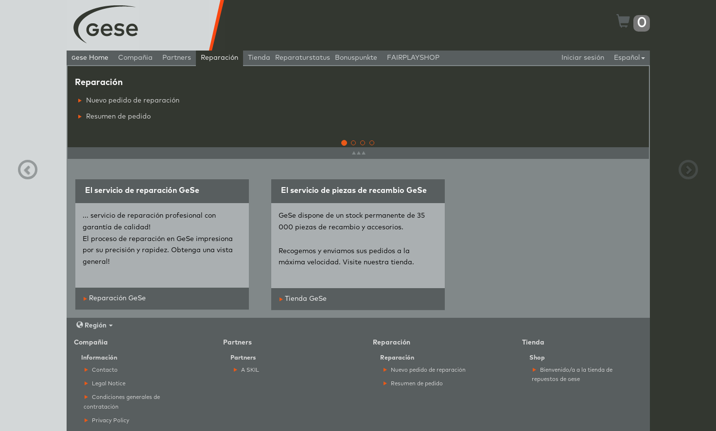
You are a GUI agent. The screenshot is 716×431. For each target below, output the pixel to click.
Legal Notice (105, 383)
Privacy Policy (107, 420)
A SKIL (246, 370)
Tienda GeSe (303, 298)
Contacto (101, 370)
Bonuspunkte (356, 57)
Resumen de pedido (114, 116)
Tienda (259, 57)
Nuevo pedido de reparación (128, 100)
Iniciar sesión (582, 57)
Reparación (219, 57)
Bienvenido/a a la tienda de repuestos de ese (572, 374)
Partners (176, 57)
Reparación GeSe (115, 298)
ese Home (89, 57)
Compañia (135, 57)
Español (629, 57)
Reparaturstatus (302, 57)
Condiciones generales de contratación (122, 402)
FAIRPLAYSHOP (413, 57)
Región (94, 325)
